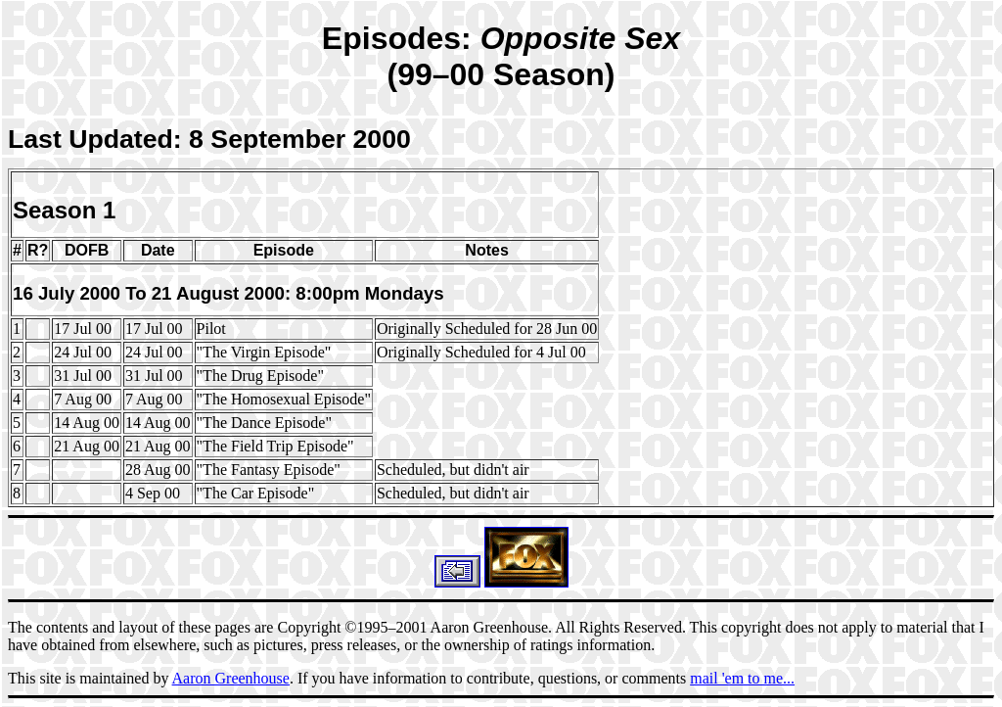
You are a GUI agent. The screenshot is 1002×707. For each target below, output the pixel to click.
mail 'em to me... (742, 678)
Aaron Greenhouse (231, 678)
